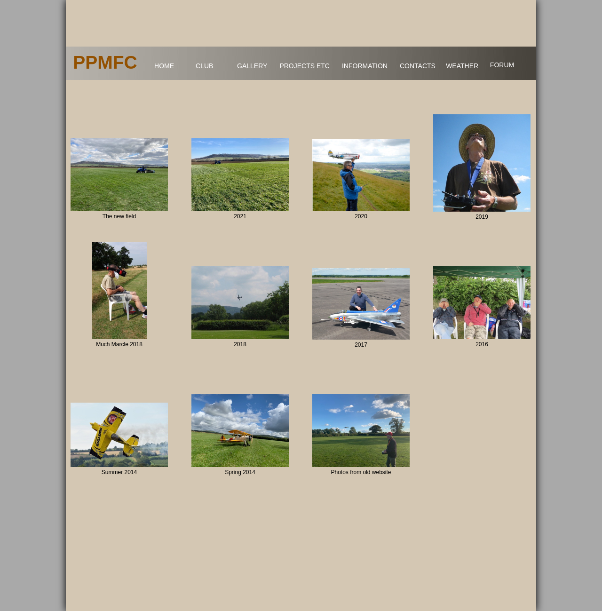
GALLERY (252, 66)
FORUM (502, 65)
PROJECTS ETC (304, 66)
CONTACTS (418, 66)
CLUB (204, 66)
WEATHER (462, 66)
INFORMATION (365, 66)
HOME (164, 66)
